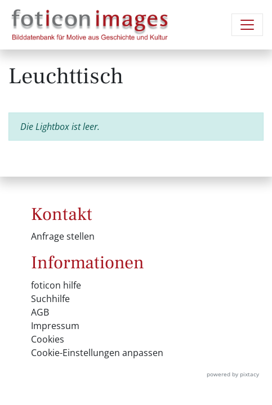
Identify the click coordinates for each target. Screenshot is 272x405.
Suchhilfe (50, 298)
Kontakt (61, 214)
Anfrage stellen (63, 236)
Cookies (47, 339)
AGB (40, 312)
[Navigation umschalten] (247, 25)
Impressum (55, 326)
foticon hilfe (56, 285)
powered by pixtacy (233, 374)
